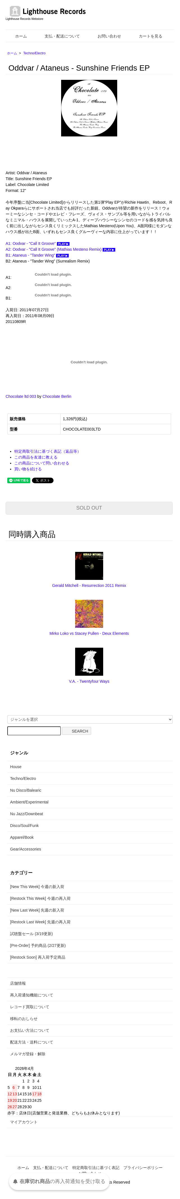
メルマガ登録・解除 (27, 1054)
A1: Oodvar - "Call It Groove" (38, 243)
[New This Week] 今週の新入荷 (37, 886)
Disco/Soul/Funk (24, 825)
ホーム (17, 36)
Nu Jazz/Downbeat (26, 814)
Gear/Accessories (25, 849)
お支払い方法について (29, 1030)
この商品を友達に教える (35, 457)
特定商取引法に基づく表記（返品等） (47, 451)
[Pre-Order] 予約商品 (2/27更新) (38, 945)
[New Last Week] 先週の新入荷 (37, 910)
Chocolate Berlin (57, 396)
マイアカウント (24, 1122)
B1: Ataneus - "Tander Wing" (37, 255)
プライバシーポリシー (143, 1167)
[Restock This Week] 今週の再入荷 (40, 898)
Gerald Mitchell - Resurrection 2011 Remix (89, 585)
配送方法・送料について (31, 1042)
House (15, 767)
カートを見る (146, 36)
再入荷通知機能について (31, 995)
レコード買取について (29, 1007)
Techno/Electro (34, 53)
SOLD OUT (89, 508)
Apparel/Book (22, 837)
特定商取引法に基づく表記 (95, 1167)
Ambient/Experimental (29, 802)
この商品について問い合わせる (41, 463)
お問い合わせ (105, 36)
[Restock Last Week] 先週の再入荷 (40, 922)
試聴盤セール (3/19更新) (31, 933)
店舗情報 (18, 983)
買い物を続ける (28, 469)
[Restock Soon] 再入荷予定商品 (37, 957)
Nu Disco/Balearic (25, 790)
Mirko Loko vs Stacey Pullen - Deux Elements (89, 633)
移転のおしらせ (24, 1018)
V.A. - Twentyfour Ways (89, 681)
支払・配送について (58, 36)
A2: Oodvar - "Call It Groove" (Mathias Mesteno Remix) (60, 249)
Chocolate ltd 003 (21, 396)
